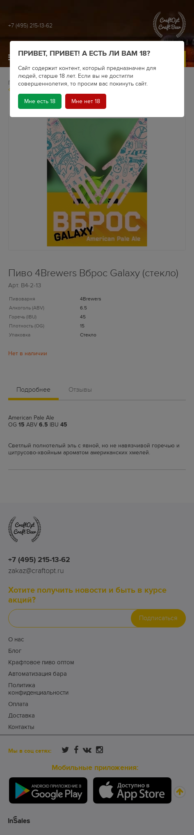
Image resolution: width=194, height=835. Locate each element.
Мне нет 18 (85, 101)
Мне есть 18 (39, 101)
